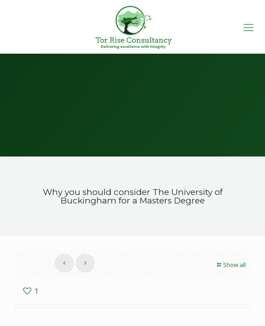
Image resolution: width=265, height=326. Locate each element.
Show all (230, 265)
